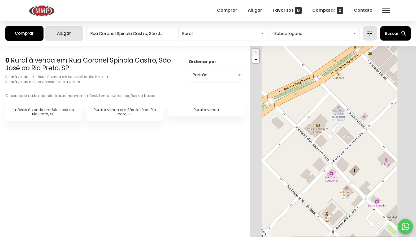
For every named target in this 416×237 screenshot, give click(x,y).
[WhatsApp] (405, 226)
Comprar (227, 10)
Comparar (327, 10)
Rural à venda (16, 76)
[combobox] (130, 33)
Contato (363, 10)
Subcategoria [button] (288, 33)
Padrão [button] (199, 75)
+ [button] (255, 52)
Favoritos (287, 10)
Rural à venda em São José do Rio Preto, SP (125, 112)
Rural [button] (187, 33)
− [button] (255, 59)
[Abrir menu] (386, 10)
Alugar (255, 10)
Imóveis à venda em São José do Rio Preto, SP (43, 112)
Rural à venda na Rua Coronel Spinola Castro (42, 82)
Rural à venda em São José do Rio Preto (70, 76)
